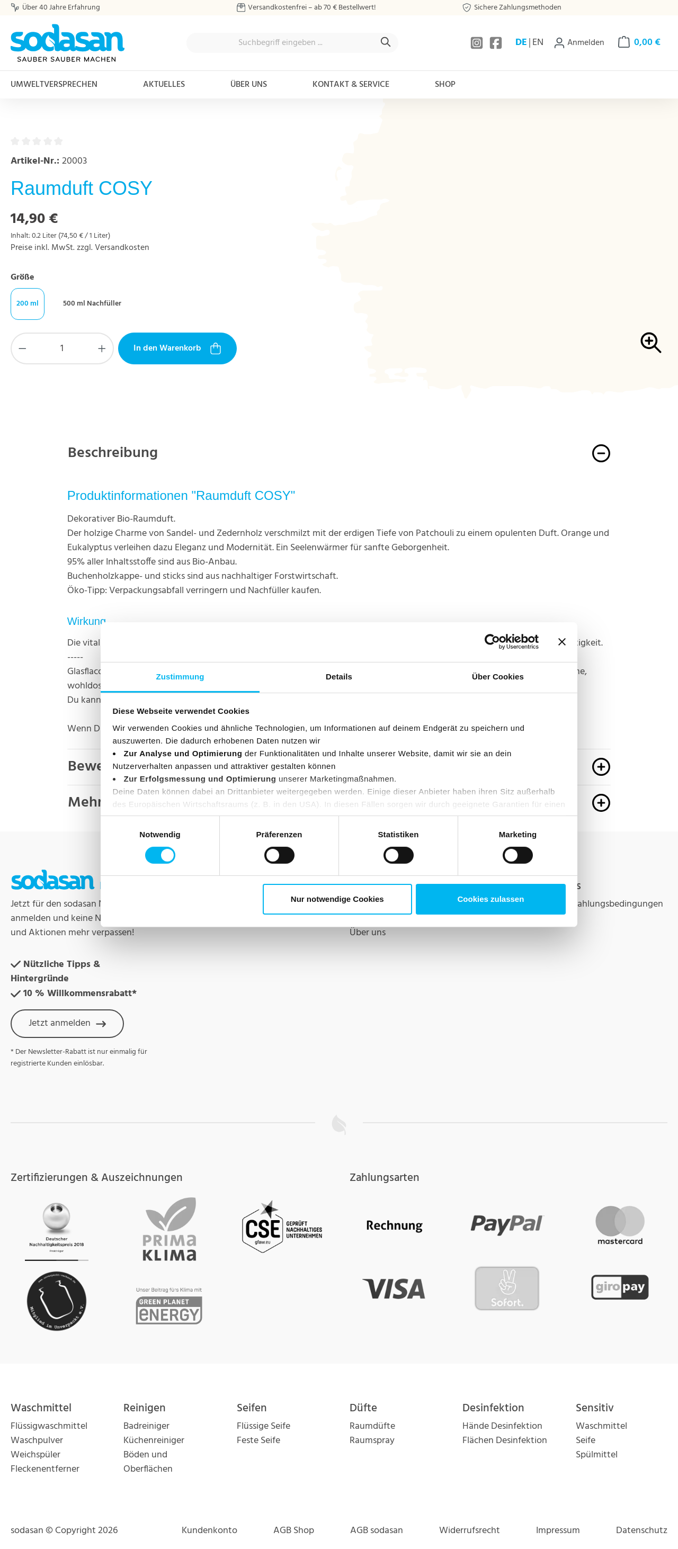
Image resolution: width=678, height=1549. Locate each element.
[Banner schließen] (562, 642)
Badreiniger (146, 1426)
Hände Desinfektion (502, 1426)
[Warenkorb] (639, 42)
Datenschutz (641, 1530)
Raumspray (372, 1440)
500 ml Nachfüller (92, 304)
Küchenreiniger (153, 1440)
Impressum (558, 1530)
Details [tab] (339, 676)
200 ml (27, 304)
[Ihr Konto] (579, 42)
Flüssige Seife (263, 1426)
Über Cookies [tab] (498, 676)
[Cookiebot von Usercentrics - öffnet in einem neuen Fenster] (492, 642)
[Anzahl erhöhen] (102, 348)
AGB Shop (293, 1530)
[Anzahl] (62, 348)
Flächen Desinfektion (504, 1440)
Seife (585, 1440)
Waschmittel (601, 1426)
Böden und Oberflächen (148, 1462)
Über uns (368, 933)
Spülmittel (597, 1455)
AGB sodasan (376, 1530)
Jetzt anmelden (67, 1023)
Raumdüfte (372, 1426)
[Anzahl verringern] (22, 348)
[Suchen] (386, 43)
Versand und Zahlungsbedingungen (591, 904)
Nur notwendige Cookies (337, 898)
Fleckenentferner (45, 1469)
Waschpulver (37, 1440)
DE (521, 43)
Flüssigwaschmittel (49, 1426)
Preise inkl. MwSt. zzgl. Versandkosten (80, 248)
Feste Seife (258, 1440)
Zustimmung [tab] (180, 676)
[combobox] (280, 43)
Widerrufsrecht (469, 1530)
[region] (508, 263)
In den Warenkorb (177, 348)
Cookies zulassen (490, 898)
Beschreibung (113, 453)
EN (537, 43)
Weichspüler (35, 1455)
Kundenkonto (209, 1530)
